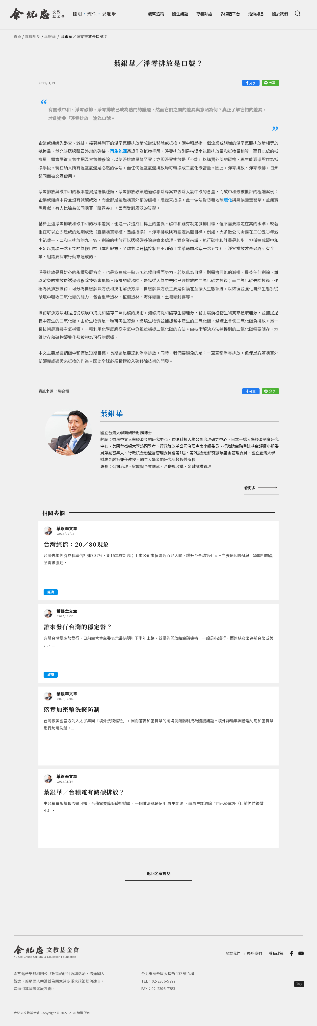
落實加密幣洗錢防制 (72, 709)
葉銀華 (50, 36)
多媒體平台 (230, 14)
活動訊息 (256, 14)
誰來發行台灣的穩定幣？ (78, 626)
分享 (252, 83)
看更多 (249, 487)
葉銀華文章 (66, 528)
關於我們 (280, 14)
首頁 (18, 36)
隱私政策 (276, 953)
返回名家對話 (158, 873)
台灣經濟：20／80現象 (76, 544)
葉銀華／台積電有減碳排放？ (84, 792)
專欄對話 (204, 14)
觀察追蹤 (156, 14)
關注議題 (180, 14)
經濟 (50, 592)
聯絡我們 (254, 953)
